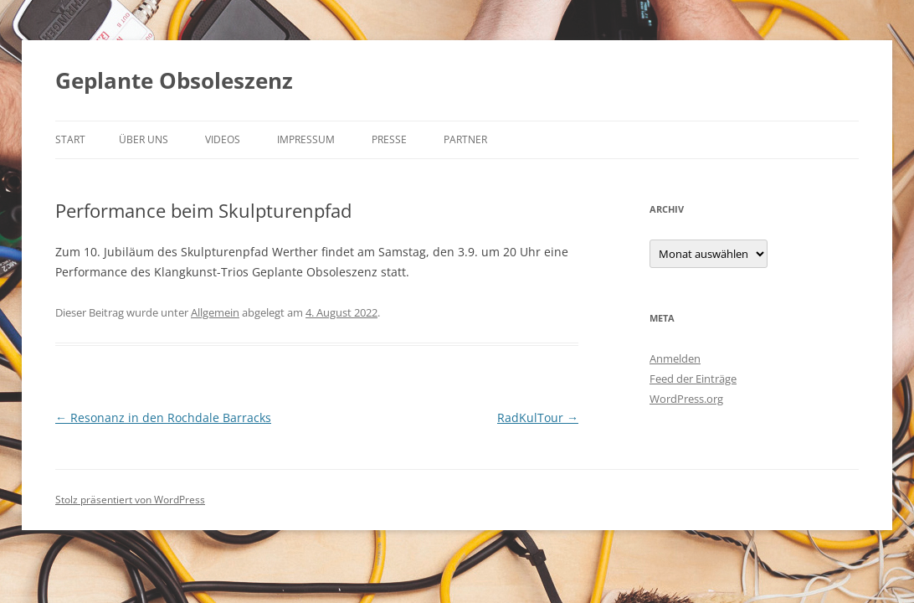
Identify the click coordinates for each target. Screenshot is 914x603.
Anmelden (675, 358)
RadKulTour (537, 417)
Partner (465, 139)
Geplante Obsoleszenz (174, 80)
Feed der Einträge (693, 378)
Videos (222, 139)
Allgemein (215, 312)
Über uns (143, 139)
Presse (389, 139)
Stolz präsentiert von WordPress (130, 499)
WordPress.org (686, 398)
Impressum (306, 139)
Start (70, 139)
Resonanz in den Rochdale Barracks (163, 417)
